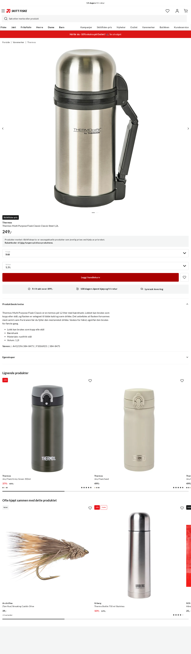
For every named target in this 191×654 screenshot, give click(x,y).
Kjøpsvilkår (102, 649)
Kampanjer (86, 27)
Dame (51, 27)
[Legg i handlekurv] (90, 277)
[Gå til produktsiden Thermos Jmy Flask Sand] (92, 413)
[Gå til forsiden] (16, 11)
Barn (61, 27)
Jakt (13, 27)
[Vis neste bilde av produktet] (187, 128)
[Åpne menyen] (3, 11)
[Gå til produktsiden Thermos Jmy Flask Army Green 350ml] (31, 413)
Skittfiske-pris (104, 27)
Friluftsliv (26, 27)
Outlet (133, 27)
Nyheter (121, 27)
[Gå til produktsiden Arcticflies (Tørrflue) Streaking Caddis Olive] (31, 509)
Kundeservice (181, 27)
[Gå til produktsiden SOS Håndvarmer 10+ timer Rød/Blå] (153, 509)
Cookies (114, 649)
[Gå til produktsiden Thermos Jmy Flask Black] (153, 413)
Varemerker (148, 27)
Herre (39, 27)
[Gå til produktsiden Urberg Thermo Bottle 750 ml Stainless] (92, 509)
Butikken (164, 27)
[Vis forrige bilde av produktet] (3, 128)
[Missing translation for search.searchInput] (4, 18)
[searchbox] (97, 19)
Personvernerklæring (83, 649)
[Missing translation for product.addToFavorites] (184, 277)
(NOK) (95, 636)
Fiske (4, 27)
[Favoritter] (167, 10)
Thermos (31, 42)
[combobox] (94, 18)
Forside (6, 42)
